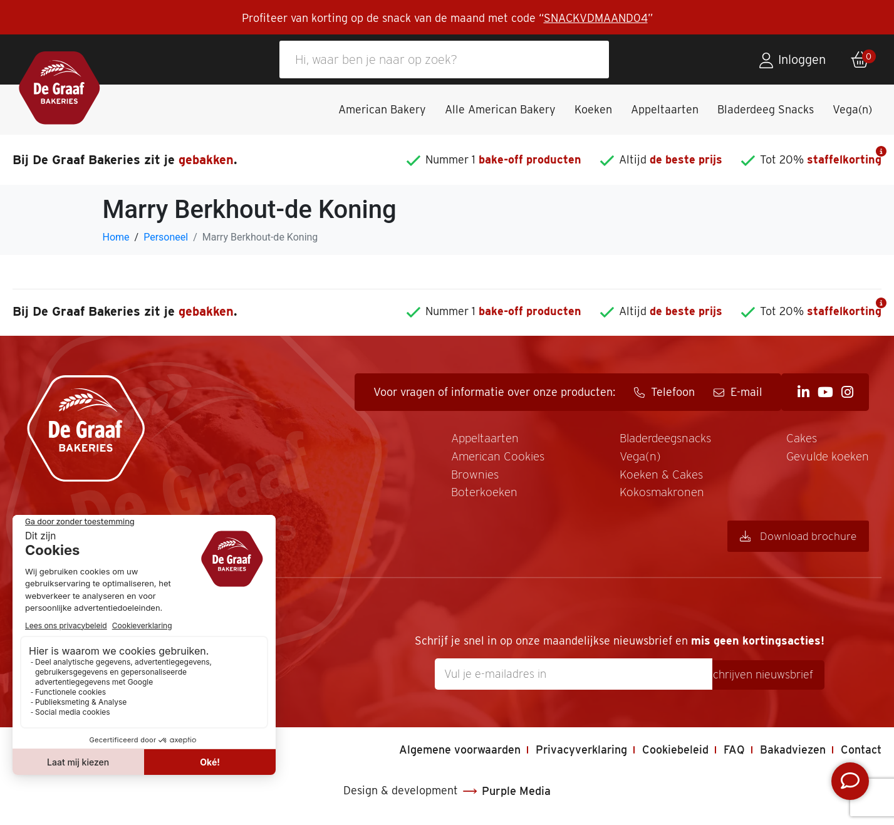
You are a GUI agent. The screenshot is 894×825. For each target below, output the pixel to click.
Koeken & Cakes (649, 476)
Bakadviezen (792, 752)
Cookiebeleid (674, 752)
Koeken (593, 109)
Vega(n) (852, 109)
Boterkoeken (464, 495)
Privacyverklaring (579, 752)
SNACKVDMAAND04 (596, 17)
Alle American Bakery (500, 109)
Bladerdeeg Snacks (765, 109)
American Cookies (479, 457)
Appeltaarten (665, 109)
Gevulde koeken (825, 457)
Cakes (797, 439)
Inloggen (802, 59)
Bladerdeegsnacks (655, 439)
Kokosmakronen (649, 495)
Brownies (454, 476)
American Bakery (382, 109)
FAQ (733, 752)
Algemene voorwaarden (456, 752)
